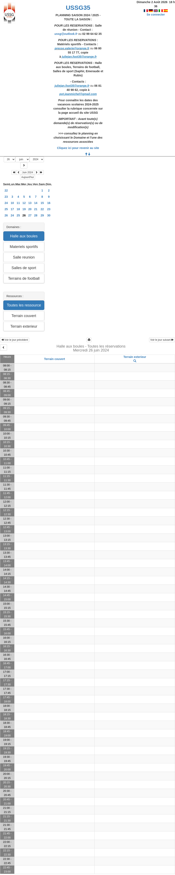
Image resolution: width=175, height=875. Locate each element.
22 (6, 190)
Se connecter (156, 10)
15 (42, 203)
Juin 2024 (27, 172)
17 (12, 209)
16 (49, 203)
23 (6, 196)
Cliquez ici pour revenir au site (78, 148)
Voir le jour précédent (14, 339)
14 (35, 203)
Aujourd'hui (27, 177)
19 (24, 209)
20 (29, 209)
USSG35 (78, 7)
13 (29, 203)
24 (6, 203)
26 (6, 215)
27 (29, 215)
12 (24, 203)
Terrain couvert (54, 359)
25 (6, 209)
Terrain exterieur (134, 357)
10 (12, 203)
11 (18, 203)
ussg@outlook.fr (65, 33)
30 (49, 215)
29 (42, 215)
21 (35, 209)
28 (35, 215)
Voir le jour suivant (162, 339)
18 (18, 209)
